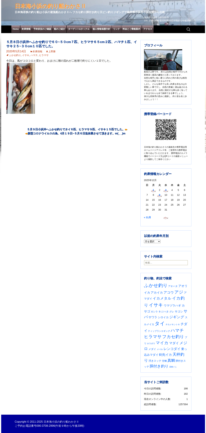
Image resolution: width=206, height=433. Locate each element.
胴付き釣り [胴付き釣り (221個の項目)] (159, 366)
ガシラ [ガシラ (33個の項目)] (154, 311)
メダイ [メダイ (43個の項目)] (152, 349)
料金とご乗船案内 (131, 29)
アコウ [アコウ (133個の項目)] (169, 292)
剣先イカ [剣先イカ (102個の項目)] (165, 354)
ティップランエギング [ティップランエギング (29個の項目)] (159, 331)
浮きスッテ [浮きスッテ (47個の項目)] (155, 360)
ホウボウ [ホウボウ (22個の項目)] (151, 343)
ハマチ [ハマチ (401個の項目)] (177, 330)
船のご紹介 (59, 29)
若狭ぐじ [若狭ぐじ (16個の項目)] (173, 367)
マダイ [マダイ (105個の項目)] (174, 343)
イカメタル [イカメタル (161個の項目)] (162, 298)
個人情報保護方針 (101, 29)
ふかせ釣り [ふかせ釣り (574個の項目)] (156, 285)
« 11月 (147, 217)
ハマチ (34, 55)
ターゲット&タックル (78, 29)
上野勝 (52, 51)
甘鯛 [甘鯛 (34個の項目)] (164, 360)
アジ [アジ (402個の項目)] (178, 292)
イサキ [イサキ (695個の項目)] (156, 305)
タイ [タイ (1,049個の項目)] (160, 323)
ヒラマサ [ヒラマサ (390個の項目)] (153, 336)
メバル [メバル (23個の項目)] (160, 349)
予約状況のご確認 (42, 29)
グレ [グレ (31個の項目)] (171, 311)
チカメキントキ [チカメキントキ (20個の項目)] (173, 324)
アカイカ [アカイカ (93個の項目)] (157, 292)
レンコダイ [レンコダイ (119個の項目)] (172, 349)
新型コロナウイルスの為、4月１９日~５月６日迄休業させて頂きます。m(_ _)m (77, 133)
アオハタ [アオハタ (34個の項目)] (173, 286)
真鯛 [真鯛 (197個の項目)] (171, 360)
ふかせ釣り (15, 55)
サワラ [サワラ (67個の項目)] (152, 317)
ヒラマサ (44, 55)
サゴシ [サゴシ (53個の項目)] (179, 311)
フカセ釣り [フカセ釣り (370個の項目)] (173, 336)
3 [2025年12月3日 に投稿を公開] (166, 190)
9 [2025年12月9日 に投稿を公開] (159, 195)
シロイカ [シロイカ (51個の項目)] (163, 317)
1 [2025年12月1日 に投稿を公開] (153, 190)
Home (16, 29)
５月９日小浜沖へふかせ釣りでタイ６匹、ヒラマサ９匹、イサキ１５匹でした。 (76, 129)
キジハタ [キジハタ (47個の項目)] (163, 311)
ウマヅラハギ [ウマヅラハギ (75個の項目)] (172, 305)
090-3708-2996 (46, 425)
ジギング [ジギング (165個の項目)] (176, 317)
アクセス (147, 29)
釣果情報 (26, 29)
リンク (116, 29)
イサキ (25, 55)
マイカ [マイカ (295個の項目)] (162, 343)
